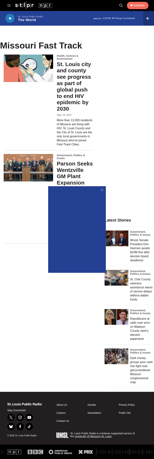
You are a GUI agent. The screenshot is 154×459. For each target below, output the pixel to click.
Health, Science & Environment (67, 57)
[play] (10, 18)
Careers (61, 413)
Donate (139, 5)
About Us (61, 405)
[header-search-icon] (121, 5)
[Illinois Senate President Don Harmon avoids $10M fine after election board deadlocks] (116, 238)
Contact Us (62, 421)
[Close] (102, 190)
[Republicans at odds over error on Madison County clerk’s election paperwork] (116, 317)
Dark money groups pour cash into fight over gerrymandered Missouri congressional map (141, 370)
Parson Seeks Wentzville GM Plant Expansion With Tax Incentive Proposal (75, 183)
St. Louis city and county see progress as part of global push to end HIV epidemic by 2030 (74, 86)
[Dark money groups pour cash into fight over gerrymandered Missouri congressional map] (116, 356)
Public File (125, 413)
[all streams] (148, 18)
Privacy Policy (127, 405)
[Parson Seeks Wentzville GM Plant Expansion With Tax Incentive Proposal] (28, 167)
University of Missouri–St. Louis (93, 436)
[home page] (33, 5)
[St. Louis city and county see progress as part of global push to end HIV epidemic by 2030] (28, 68)
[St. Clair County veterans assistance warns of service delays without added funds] (116, 278)
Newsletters (94, 413)
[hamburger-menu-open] (8, 5)
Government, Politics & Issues (71, 157)
